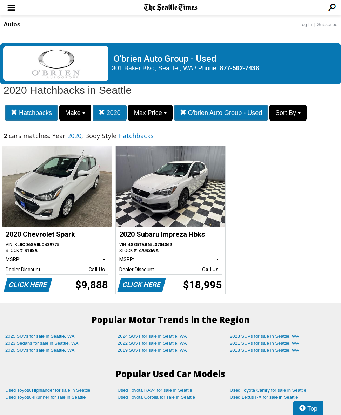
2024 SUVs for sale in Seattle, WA (152, 336)
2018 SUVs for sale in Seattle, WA (264, 350)
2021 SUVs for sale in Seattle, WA (264, 343)
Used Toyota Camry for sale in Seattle (268, 390)
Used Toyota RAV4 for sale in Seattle (155, 390)
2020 (110, 112)
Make (75, 112)
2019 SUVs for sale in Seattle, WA (152, 350)
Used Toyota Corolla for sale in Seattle (156, 397)
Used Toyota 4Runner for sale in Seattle (45, 397)
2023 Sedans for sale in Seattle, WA (41, 343)
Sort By (288, 112)
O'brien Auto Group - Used (221, 112)
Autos (12, 24)
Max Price (150, 112)
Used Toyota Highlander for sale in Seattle (48, 390)
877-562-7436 (239, 68)
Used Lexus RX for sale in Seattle (264, 397)
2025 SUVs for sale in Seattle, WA (40, 336)
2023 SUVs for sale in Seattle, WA (264, 336)
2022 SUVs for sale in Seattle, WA (152, 343)
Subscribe (327, 24)
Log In (305, 24)
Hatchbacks (31, 112)
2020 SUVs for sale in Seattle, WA (40, 350)
